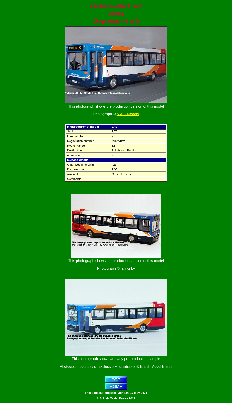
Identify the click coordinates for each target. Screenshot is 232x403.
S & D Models (128, 114)
